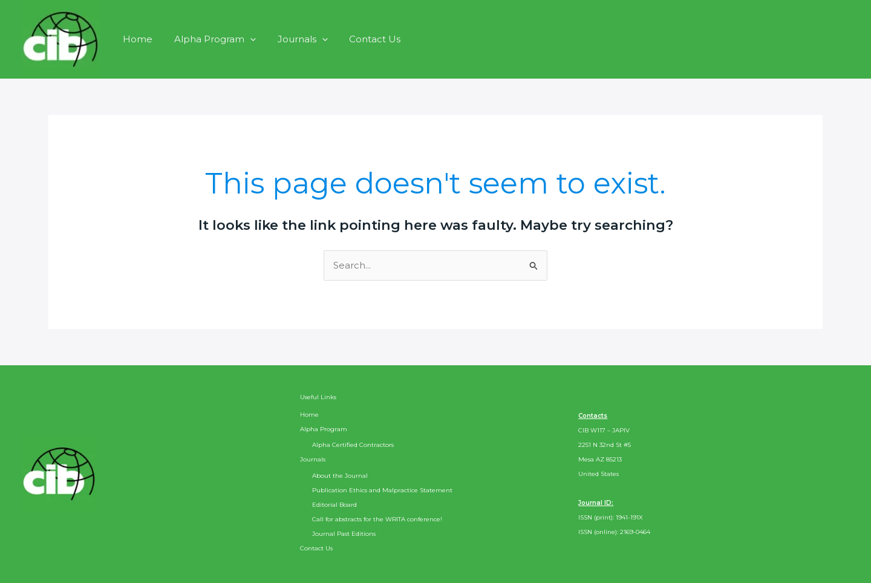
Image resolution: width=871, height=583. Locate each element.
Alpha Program (209, 39)
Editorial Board (334, 505)
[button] (244, 39)
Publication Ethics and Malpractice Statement (382, 490)
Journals (294, 39)
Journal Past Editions (344, 534)
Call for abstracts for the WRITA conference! (377, 519)
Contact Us (362, 39)
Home (136, 39)
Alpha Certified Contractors (353, 445)
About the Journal (340, 476)
